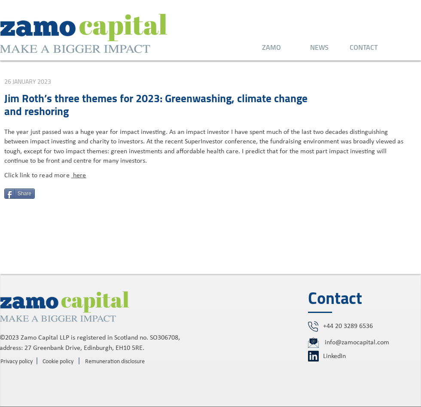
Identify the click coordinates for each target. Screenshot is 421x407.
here (78, 175)
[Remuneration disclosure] (115, 361)
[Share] (19, 193)
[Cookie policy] (58, 361)
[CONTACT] (363, 47)
